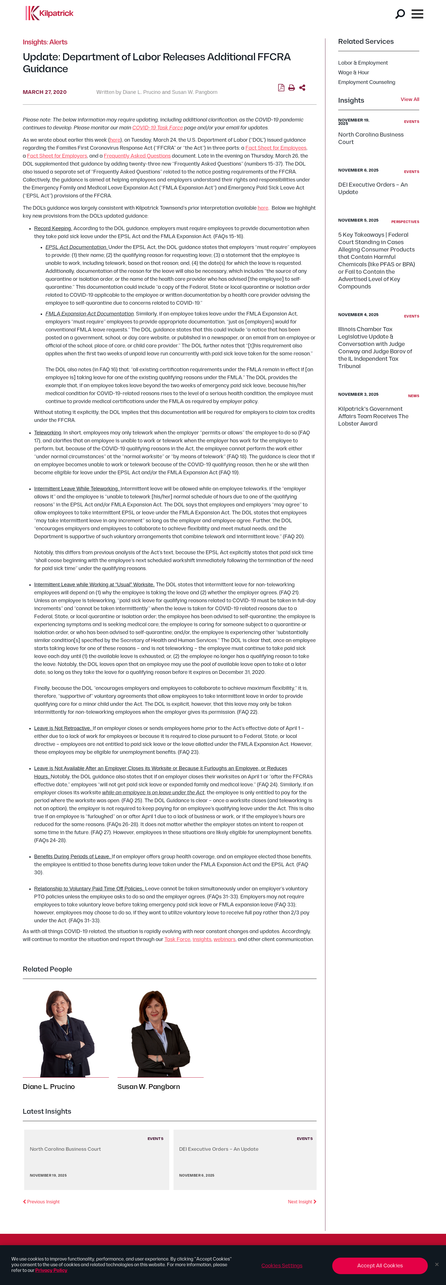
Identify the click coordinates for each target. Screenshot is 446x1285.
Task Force (177, 939)
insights (202, 939)
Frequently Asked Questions (137, 156)
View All (410, 99)
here (115, 140)
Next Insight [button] (302, 1201)
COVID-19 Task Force (157, 128)
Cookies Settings (282, 1269)
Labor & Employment (363, 63)
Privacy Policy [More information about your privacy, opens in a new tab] (51, 1273)
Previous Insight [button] (41, 1201)
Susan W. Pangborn (195, 92)
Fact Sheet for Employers (57, 156)
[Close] (437, 1267)
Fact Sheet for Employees (275, 148)
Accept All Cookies (380, 1269)
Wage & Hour (353, 73)
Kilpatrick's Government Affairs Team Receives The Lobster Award (373, 416)
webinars (225, 939)
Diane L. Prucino (141, 92)
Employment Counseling (366, 82)
